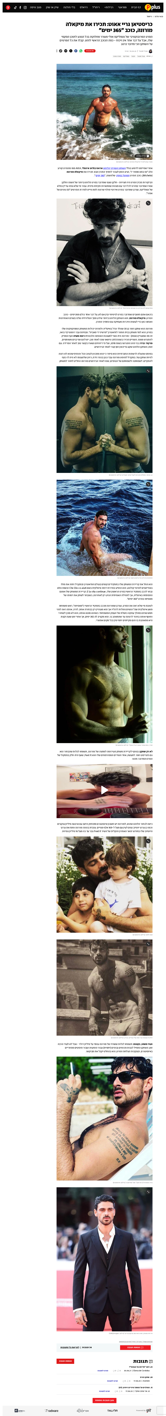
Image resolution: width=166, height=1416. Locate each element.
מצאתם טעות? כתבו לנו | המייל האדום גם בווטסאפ (136, 1341)
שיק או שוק (52, 7)
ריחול (149, 17)
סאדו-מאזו (117, 56)
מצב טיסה (35, 7)
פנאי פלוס (159, 17)
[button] (104, 790)
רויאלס (84, 7)
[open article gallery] (105, 112)
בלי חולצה (69, 7)
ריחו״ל (96, 7)
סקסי (133, 56)
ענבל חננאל (141, 56)
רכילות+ (108, 7)
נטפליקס (126, 56)
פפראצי (122, 7)
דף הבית (136, 7)
